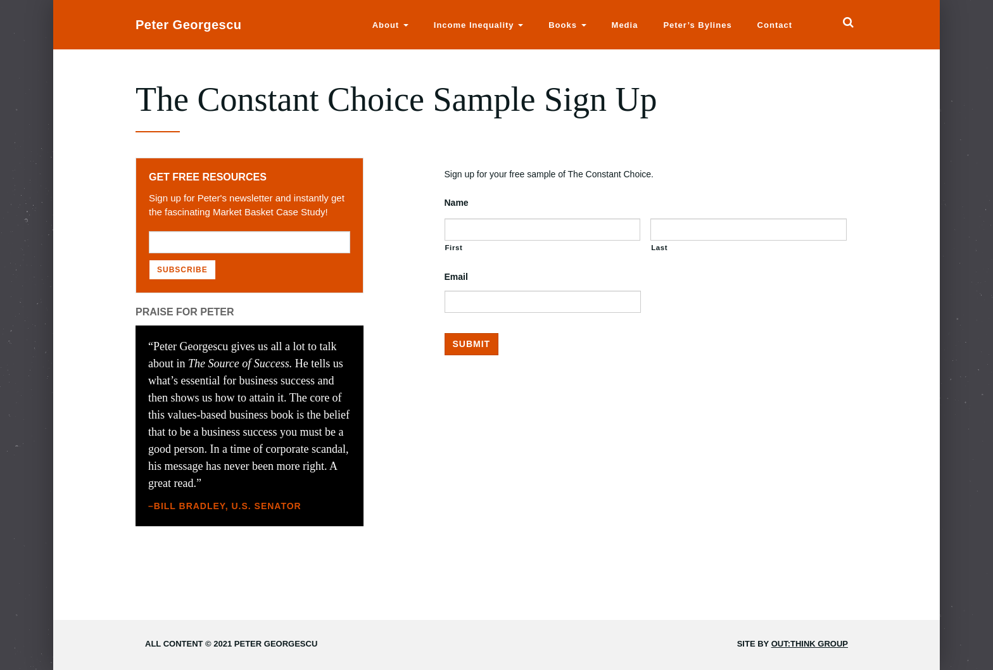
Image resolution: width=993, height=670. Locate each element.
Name (457, 203)
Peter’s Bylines (697, 25)
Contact (774, 25)
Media (625, 25)
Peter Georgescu (189, 25)
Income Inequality (478, 25)
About (390, 25)
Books (567, 25)
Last (659, 247)
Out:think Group (809, 643)
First (454, 247)
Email (456, 277)
